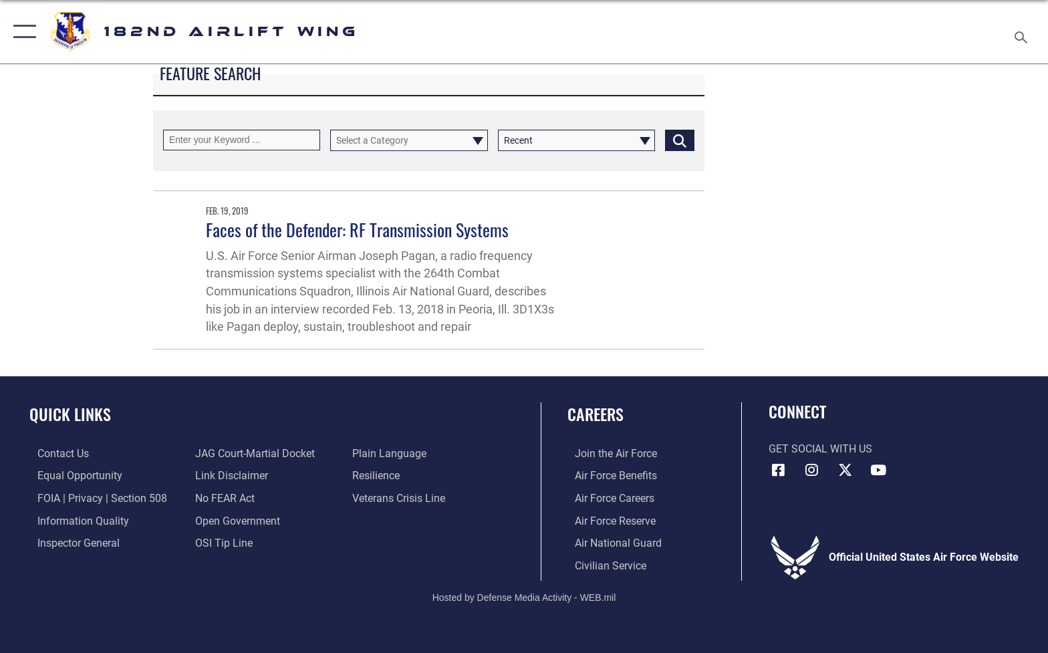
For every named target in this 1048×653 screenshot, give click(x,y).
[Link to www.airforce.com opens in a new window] (608, 453)
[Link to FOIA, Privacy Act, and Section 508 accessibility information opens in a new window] (94, 497)
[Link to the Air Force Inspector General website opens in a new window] (70, 542)
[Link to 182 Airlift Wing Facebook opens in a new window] (779, 470)
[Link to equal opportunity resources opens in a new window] (71, 475)
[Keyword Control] (241, 140)
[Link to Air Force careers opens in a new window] (607, 497)
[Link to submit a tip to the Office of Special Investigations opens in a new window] (221, 542)
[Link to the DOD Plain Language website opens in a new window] (392, 453)
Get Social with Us (820, 448)
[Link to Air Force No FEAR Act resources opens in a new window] (222, 497)
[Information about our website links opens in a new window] (228, 475)
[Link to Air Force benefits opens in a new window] (608, 475)
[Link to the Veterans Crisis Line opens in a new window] (401, 497)
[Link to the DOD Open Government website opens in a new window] (234, 520)
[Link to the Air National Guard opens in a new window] (610, 542)
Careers (595, 414)
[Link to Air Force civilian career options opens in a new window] (603, 565)
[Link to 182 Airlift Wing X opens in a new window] (845, 470)
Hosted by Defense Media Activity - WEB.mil (524, 596)
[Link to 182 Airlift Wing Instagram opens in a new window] (811, 470)
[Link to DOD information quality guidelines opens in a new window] (75, 520)
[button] (21, 31)
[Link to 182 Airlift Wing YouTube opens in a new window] (878, 470)
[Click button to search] (679, 140)
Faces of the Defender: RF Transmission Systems (357, 229)
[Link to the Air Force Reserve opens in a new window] (607, 520)
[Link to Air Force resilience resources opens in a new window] (378, 475)
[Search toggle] (1023, 32)
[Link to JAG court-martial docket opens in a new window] (252, 453)
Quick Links (70, 414)
